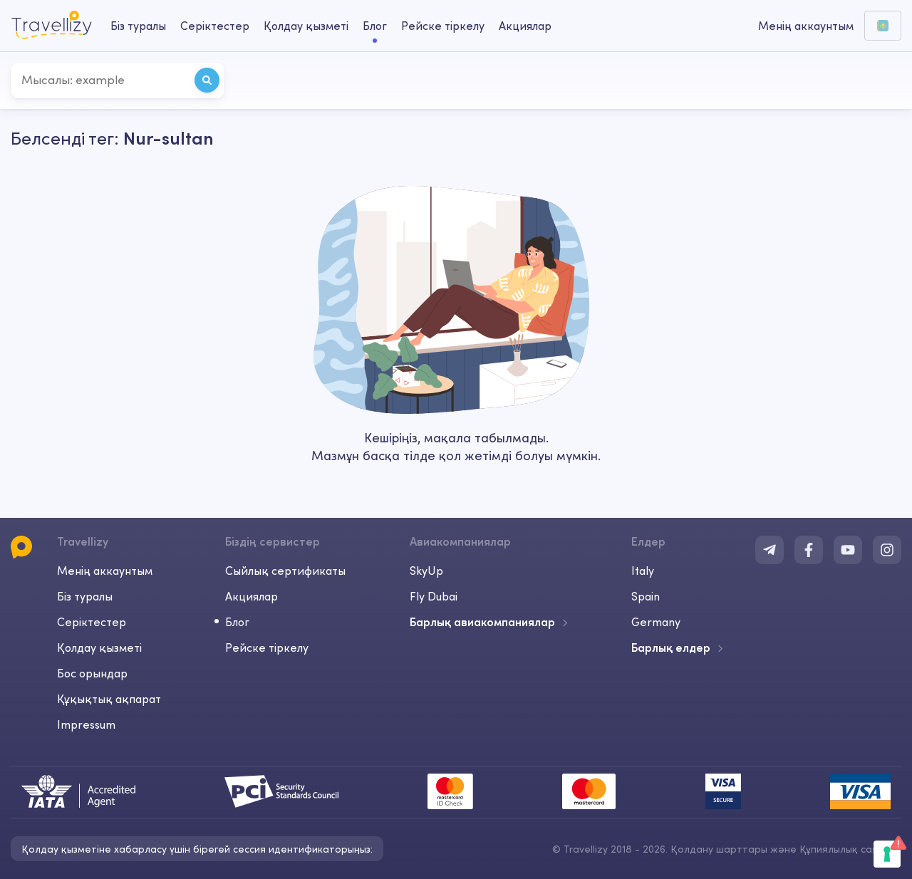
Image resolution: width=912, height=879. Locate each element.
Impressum (86, 724)
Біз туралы (85, 596)
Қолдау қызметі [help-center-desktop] (306, 25)
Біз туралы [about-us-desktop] (138, 25)
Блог (237, 622)
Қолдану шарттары (720, 849)
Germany (655, 622)
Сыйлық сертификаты (285, 570)
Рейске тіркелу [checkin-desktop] (442, 25)
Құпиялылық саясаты (850, 849)
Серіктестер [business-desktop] (214, 25)
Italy (642, 570)
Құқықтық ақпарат (109, 698)
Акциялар (525, 25)
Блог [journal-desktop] (375, 25)
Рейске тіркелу (267, 647)
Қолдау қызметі (99, 647)
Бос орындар (92, 673)
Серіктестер (91, 622)
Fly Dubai (433, 596)
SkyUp (426, 570)
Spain (645, 596)
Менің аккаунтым (104, 570)
